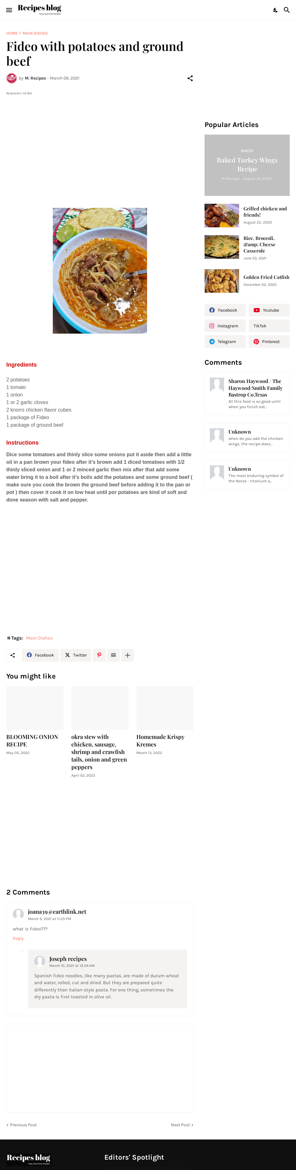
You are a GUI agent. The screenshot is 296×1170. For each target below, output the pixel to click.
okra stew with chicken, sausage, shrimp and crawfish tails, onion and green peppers (99, 752)
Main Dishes (35, 33)
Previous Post (23, 1125)
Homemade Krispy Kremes (160, 740)
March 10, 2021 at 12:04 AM (72, 965)
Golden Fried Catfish (266, 277)
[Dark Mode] (276, 10)
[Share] (190, 78)
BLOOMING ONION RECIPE (32, 740)
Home (12, 33)
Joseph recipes (68, 958)
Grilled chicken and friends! (265, 212)
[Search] (287, 10)
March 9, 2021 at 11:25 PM (49, 919)
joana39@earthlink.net (57, 911)
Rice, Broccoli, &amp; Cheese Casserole (260, 244)
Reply (18, 938)
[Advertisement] (100, 141)
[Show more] (127, 655)
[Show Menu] (8, 10)
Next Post (180, 1125)
